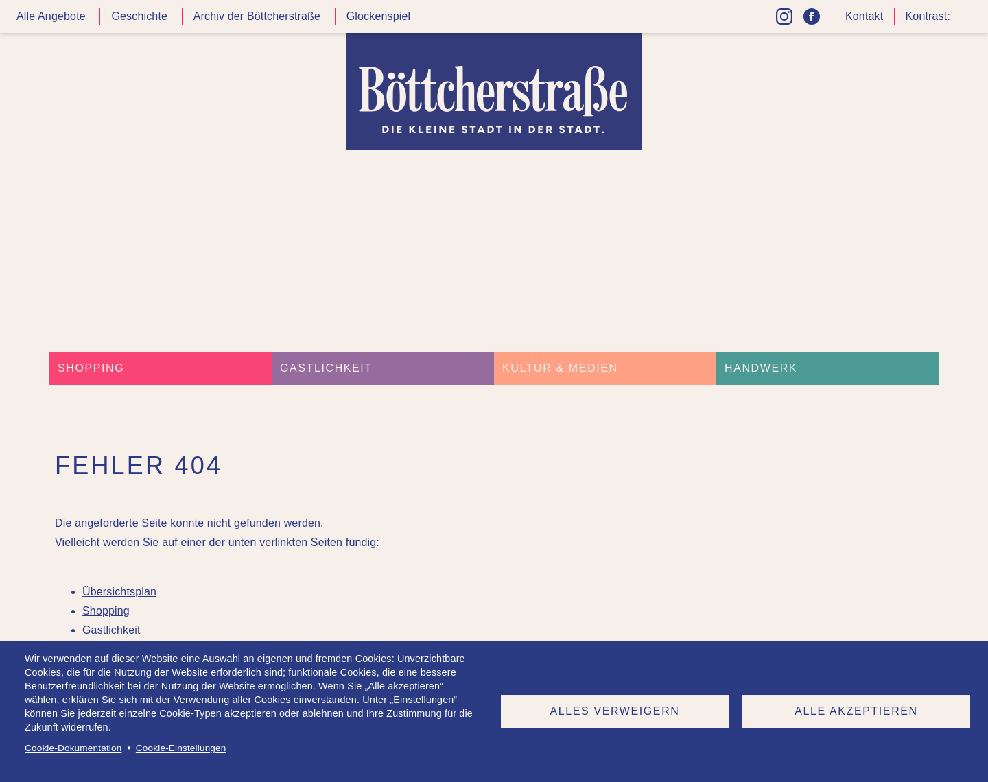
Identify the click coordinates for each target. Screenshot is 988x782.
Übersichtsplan (119, 591)
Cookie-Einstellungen (181, 748)
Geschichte (139, 16)
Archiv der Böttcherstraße (256, 16)
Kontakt (864, 16)
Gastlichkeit (326, 368)
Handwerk (761, 368)
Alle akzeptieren (856, 711)
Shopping (91, 368)
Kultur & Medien (560, 368)
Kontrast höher (963, 22)
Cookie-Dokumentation (73, 748)
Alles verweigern (615, 711)
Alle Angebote (51, 16)
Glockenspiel (378, 16)
